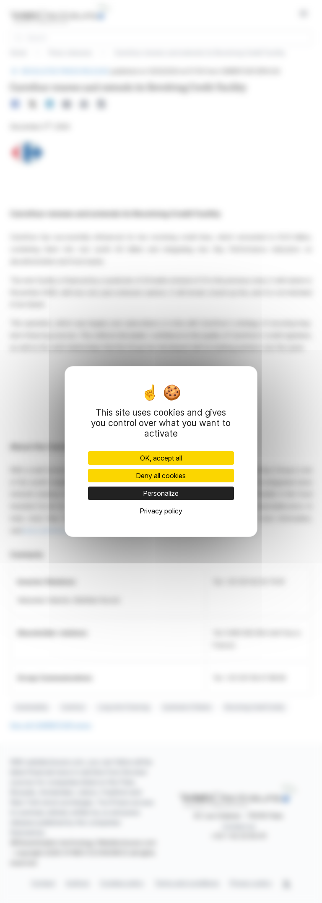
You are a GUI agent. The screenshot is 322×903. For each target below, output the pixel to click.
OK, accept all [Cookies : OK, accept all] (161, 458)
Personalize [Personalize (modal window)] (161, 493)
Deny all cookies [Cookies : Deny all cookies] (161, 475)
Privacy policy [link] (161, 511)
